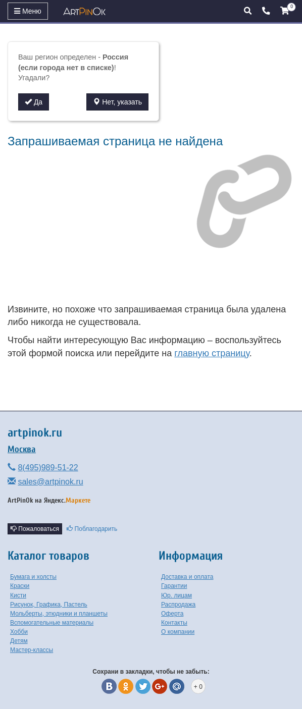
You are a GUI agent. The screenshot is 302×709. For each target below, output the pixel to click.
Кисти (18, 595)
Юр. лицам (176, 595)
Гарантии (174, 585)
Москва (22, 449)
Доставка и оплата (187, 576)
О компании (177, 631)
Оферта (172, 613)
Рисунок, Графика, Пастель (48, 604)
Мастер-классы (31, 649)
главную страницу (211, 353)
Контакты (174, 622)
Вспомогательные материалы (51, 622)
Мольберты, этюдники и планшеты (59, 613)
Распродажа (178, 604)
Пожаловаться (35, 528)
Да (33, 102)
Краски (19, 585)
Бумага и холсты (33, 576)
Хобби (19, 631)
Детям (19, 640)
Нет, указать (117, 102)
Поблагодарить (92, 528)
